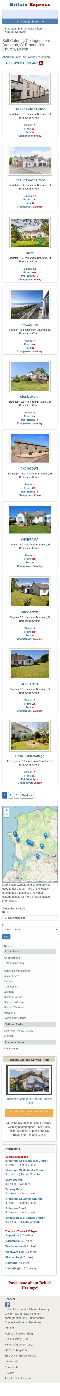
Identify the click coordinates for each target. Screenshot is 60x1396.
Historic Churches (14, 1007)
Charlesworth (29, 396)
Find (5, 912)
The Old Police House (29, 109)
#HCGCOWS (30, 468)
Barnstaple (12, 1240)
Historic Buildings (14, 1002)
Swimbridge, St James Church (25, 1217)
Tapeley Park (13, 1189)
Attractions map (15, 963)
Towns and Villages (15, 1018)
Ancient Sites (11, 976)
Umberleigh (13, 1268)
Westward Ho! (14, 1251)
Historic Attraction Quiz (19, 1344)
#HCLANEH (29, 684)
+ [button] (7, 810)
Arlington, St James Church (23, 1198)
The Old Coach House (30, 180)
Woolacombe (14, 1246)
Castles (8, 981)
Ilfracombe (12, 1257)
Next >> (27, 795)
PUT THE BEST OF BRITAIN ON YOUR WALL (29, 1113)
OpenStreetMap (42, 881)
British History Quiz (16, 1339)
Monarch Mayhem (16, 1350)
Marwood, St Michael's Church (25, 1170)
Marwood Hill (14, 1179)
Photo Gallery (25, 1030)
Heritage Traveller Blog (19, 1333)
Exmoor (8, 1035)
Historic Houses (13, 997)
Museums (9, 1012)
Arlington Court (15, 1208)
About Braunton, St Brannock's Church (26, 57)
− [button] (7, 815)
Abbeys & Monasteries (17, 970)
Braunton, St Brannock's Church (24, 28)
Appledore (12, 1235)
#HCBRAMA (29, 539)
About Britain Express (18, 1378)
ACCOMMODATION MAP (21, 63)
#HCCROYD (29, 612)
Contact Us (11, 1367)
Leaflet (29, 881)
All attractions (12, 957)
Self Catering (11, 1048)
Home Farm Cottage (29, 756)
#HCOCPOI (30, 324)
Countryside (11, 986)
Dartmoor (9, 1030)
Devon (8, 946)
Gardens (9, 991)
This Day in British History (20, 1355)
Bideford (11, 1262)
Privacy (9, 1372)
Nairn (30, 253)
